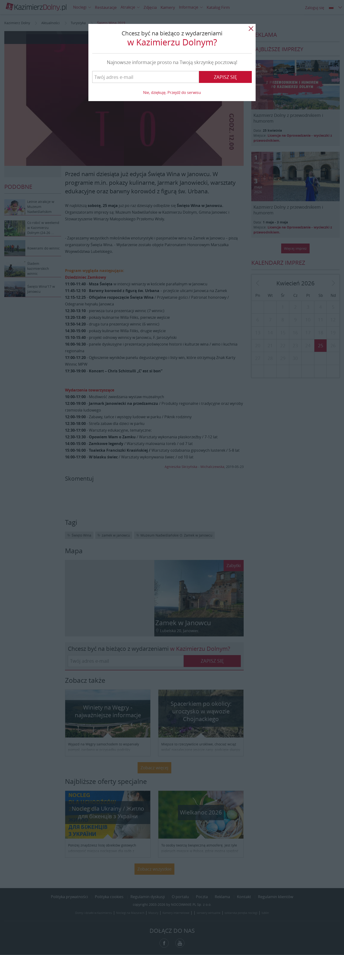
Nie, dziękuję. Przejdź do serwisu (172, 92)
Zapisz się (225, 77)
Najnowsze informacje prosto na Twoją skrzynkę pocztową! (172, 62)
